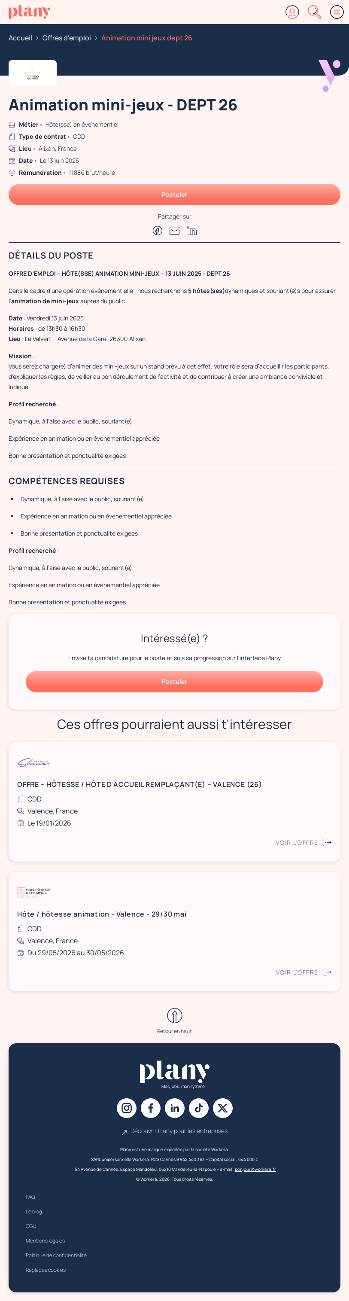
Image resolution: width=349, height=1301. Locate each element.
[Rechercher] (315, 12)
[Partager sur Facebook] (157, 230)
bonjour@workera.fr (255, 1169)
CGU (31, 1226)
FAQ (30, 1196)
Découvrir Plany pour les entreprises (175, 1131)
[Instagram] (127, 1108)
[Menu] (337, 12)
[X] (223, 1108)
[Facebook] (151, 1108)
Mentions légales (45, 1240)
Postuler (174, 194)
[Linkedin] (175, 1108)
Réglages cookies (46, 1270)
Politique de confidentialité (56, 1255)
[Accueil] (29, 12)
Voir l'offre (304, 842)
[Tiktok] (199, 1108)
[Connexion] (292, 12)
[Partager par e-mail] (175, 230)
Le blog (34, 1211)
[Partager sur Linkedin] (192, 230)
